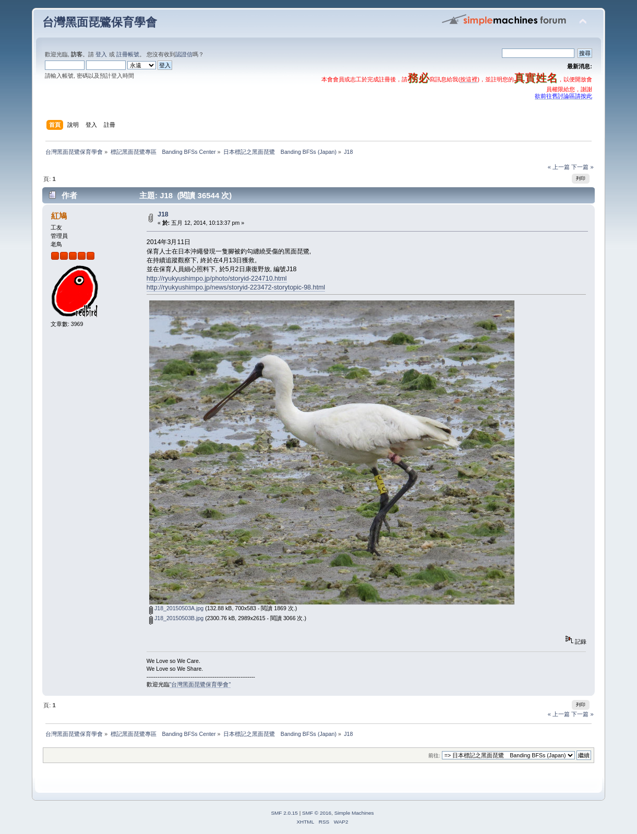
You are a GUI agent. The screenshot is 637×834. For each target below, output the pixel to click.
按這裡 (468, 79)
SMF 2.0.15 (284, 813)
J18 (163, 214)
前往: (434, 755)
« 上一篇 (559, 167)
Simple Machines (354, 813)
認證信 (184, 54)
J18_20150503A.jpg (176, 608)
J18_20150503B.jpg (176, 618)
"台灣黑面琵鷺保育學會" (200, 684)
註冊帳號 (127, 54)
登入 (101, 54)
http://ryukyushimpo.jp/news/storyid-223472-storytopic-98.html (236, 287)
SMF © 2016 (316, 813)
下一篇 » (582, 167)
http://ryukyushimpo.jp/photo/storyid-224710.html (217, 278)
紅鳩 (59, 215)
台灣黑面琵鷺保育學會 (99, 22)
